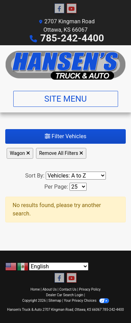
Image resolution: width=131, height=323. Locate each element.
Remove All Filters (61, 153)
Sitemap (54, 300)
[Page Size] (78, 187)
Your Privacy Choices (86, 300)
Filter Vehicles (66, 136)
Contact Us (68, 289)
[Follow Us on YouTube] (72, 8)
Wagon (20, 153)
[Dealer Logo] (65, 65)
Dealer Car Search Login (64, 295)
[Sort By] (76, 176)
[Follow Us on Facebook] (59, 8)
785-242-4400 (72, 38)
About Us (50, 289)
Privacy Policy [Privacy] (90, 289)
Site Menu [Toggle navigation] (65, 99)
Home (35, 289)
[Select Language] (58, 266)
